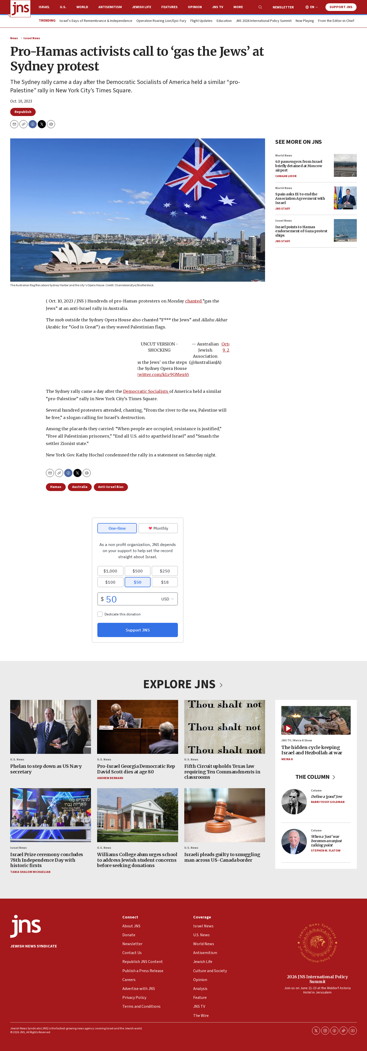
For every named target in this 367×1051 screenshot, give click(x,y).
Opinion (195, 7)
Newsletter (283, 7)
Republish (23, 111)
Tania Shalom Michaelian (30, 872)
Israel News (31, 38)
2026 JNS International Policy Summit (317, 979)
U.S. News (17, 759)
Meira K (287, 759)
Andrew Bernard (110, 778)
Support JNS (341, 7)
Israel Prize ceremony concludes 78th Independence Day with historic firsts (46, 860)
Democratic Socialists (146, 391)
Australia (79, 486)
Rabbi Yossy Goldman (328, 802)
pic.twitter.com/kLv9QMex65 (159, 374)
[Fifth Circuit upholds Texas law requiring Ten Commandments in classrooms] (224, 727)
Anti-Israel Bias (111, 486)
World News (283, 155)
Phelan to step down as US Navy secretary (46, 769)
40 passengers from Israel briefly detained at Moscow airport (298, 165)
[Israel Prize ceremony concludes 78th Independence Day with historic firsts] (50, 815)
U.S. (63, 7)
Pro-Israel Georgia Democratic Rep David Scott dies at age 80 (136, 769)
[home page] (20, 8)
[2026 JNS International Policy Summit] (317, 942)
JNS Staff (282, 209)
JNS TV (217, 7)
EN (312, 7)
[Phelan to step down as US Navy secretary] (50, 727)
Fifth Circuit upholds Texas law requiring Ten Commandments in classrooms (222, 771)
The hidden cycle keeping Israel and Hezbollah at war (311, 750)
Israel (44, 7)
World (82, 7)
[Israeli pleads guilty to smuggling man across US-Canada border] (224, 815)
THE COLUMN (316, 777)
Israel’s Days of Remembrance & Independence (96, 21)
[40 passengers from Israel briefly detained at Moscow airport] (345, 165)
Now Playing (305, 21)
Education (224, 21)
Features (169, 7)
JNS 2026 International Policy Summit (264, 21)
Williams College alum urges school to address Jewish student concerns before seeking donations (137, 860)
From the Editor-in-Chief (336, 21)
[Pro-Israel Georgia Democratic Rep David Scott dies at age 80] (137, 727)
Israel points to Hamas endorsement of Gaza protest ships (301, 231)
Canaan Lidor (285, 176)
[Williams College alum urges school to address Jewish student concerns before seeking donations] (137, 815)
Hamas (55, 486)
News (14, 38)
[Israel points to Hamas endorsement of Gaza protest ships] (345, 230)
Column (316, 790)
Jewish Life (141, 7)
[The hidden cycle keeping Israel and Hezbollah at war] (316, 720)
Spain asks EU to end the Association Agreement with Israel (300, 198)
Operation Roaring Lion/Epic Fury (161, 21)
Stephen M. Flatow (325, 850)
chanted (194, 301)
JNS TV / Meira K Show (296, 741)
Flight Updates (201, 21)
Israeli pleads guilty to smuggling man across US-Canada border (222, 857)
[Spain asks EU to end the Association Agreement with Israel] (345, 197)
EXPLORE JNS (183, 684)
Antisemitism (110, 7)
